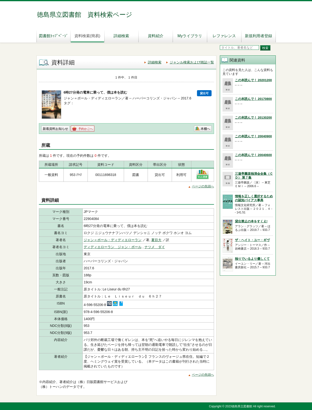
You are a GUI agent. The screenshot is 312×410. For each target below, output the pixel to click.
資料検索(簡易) (87, 36)
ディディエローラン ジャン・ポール (113, 247)
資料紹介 (155, 36)
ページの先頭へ (203, 186)
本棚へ (205, 129)
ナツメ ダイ (154, 247)
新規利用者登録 (258, 36)
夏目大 (156, 240)
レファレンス (224, 36)
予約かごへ (85, 129)
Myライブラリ (190, 36)
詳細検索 (121, 36)
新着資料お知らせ (55, 129)
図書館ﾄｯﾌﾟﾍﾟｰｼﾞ (53, 36)
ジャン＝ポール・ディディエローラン (113, 240)
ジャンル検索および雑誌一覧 (192, 62)
